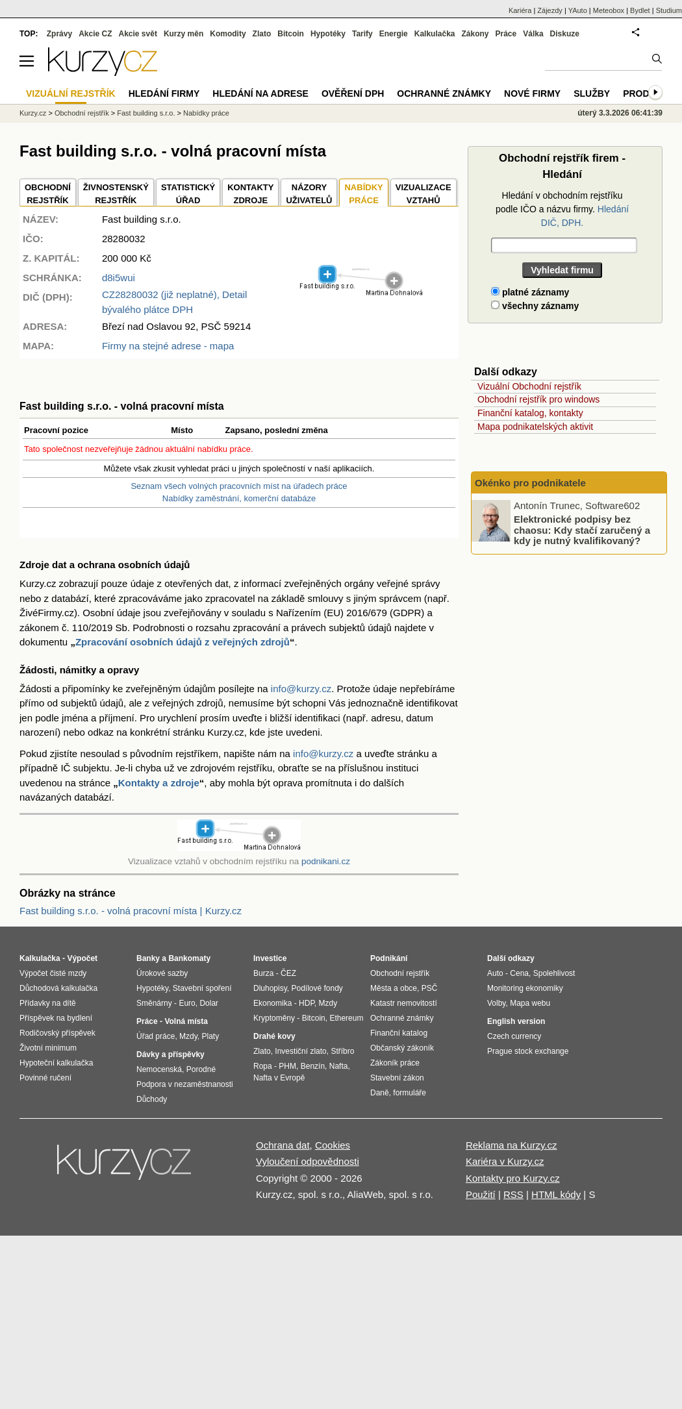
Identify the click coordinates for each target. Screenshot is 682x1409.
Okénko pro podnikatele (530, 482)
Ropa (262, 1066)
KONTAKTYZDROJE (250, 193)
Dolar (208, 1003)
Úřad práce (155, 1036)
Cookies (332, 1145)
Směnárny (154, 1003)
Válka (533, 33)
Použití (481, 1194)
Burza (263, 973)
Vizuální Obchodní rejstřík (529, 386)
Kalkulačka (434, 33)
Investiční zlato (300, 1051)
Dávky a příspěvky (170, 1054)
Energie (393, 33)
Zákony (474, 33)
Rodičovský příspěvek (57, 1033)
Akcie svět (138, 33)
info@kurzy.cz (301, 688)
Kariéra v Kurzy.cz (505, 1161)
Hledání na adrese (260, 93)
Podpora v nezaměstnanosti (184, 1084)
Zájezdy (549, 10)
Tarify (362, 33)
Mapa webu (530, 1003)
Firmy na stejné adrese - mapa (168, 345)
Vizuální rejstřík (71, 93)
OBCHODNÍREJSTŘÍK (48, 193)
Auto (495, 973)
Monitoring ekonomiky (525, 988)
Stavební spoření (202, 988)
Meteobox (608, 10)
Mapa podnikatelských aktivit (535, 426)
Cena (519, 973)
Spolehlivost (554, 973)
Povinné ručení (45, 1077)
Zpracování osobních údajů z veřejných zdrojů (182, 641)
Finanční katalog (398, 1033)
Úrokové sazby (162, 973)
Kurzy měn (183, 33)
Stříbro (342, 1051)
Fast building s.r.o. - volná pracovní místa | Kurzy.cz (130, 910)
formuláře (409, 1092)
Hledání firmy (164, 93)
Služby (592, 93)
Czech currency (514, 1036)
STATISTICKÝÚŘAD (188, 193)
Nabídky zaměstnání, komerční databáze (239, 498)
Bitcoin (290, 33)
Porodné (201, 1069)
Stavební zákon (397, 1077)
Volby (496, 1003)
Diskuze (564, 33)
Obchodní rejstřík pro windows (538, 399)
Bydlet (640, 10)
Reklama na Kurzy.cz (511, 1145)
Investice (269, 958)
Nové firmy (532, 93)
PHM (287, 1066)
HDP (306, 1003)
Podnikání (388, 958)
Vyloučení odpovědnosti (307, 1161)
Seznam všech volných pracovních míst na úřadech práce (239, 486)
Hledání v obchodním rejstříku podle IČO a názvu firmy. (562, 209)
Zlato (262, 33)
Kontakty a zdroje (158, 782)
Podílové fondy (316, 988)
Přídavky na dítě (47, 1003)
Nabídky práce (206, 113)
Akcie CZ (95, 33)
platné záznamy (530, 292)
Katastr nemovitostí (403, 1003)
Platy (211, 1036)
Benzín (313, 1066)
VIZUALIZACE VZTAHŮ (423, 193)
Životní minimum (48, 1048)
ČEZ (288, 973)
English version (516, 1021)
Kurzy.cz (32, 113)
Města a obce (393, 988)
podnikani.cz (325, 861)
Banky (148, 958)
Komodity (228, 33)
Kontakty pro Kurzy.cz (513, 1178)
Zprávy (59, 33)
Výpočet (82, 958)
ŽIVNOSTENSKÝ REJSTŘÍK (116, 193)
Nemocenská (159, 1069)
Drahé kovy (274, 1036)
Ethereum (346, 1018)
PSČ (430, 988)
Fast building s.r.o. (146, 113)
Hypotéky (328, 33)
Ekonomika (272, 1003)
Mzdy (188, 1036)
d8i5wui (118, 277)
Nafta (338, 1066)
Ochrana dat (283, 1145)
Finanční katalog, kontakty (530, 413)
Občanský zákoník (402, 1048)
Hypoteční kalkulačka (56, 1062)
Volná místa (185, 1021)
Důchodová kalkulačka (58, 988)
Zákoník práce (395, 1062)
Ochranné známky (444, 93)
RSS (513, 1194)
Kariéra (520, 10)
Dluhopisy (270, 988)
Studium (669, 10)
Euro (187, 1003)
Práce (506, 33)
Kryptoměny (274, 1018)
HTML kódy (556, 1194)
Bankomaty (189, 958)
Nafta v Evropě (279, 1077)
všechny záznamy (535, 306)
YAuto (577, 10)
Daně (379, 1092)
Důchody (151, 1099)
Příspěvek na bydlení (55, 1018)
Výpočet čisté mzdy (52, 973)
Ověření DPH (353, 93)
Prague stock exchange (527, 1051)
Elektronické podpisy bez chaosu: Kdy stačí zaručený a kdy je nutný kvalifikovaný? (582, 530)
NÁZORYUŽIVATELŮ (309, 193)
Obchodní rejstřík (82, 113)
